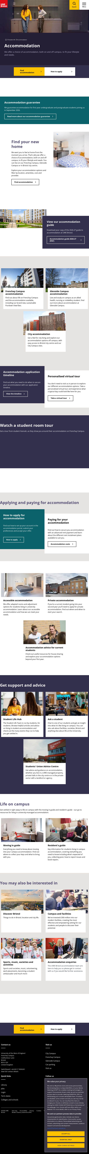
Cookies (38, 1111)
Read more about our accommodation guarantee (28, 116)
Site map (14, 1111)
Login (3, 1092)
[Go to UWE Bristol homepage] (6, 40)
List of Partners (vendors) (56, 1128)
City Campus (51, 1053)
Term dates (5, 1096)
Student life (11, 40)
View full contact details (9, 1071)
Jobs (3, 1088)
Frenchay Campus (53, 1057)
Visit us (48, 1068)
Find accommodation (23, 182)
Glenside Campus (53, 1061)
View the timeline (13, 394)
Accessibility (23, 1111)
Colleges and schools (9, 1100)
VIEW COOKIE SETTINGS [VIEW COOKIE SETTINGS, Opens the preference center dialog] (65, 1145)
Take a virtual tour (59, 398)
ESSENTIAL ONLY (66, 1140)
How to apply (12, 539)
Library (4, 1085)
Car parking (50, 1064)
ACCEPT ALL (66, 1134)
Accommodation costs (60, 544)
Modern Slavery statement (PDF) (22, 1112)
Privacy (32, 1111)
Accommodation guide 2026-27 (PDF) (63, 240)
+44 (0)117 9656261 (18, 1069)
